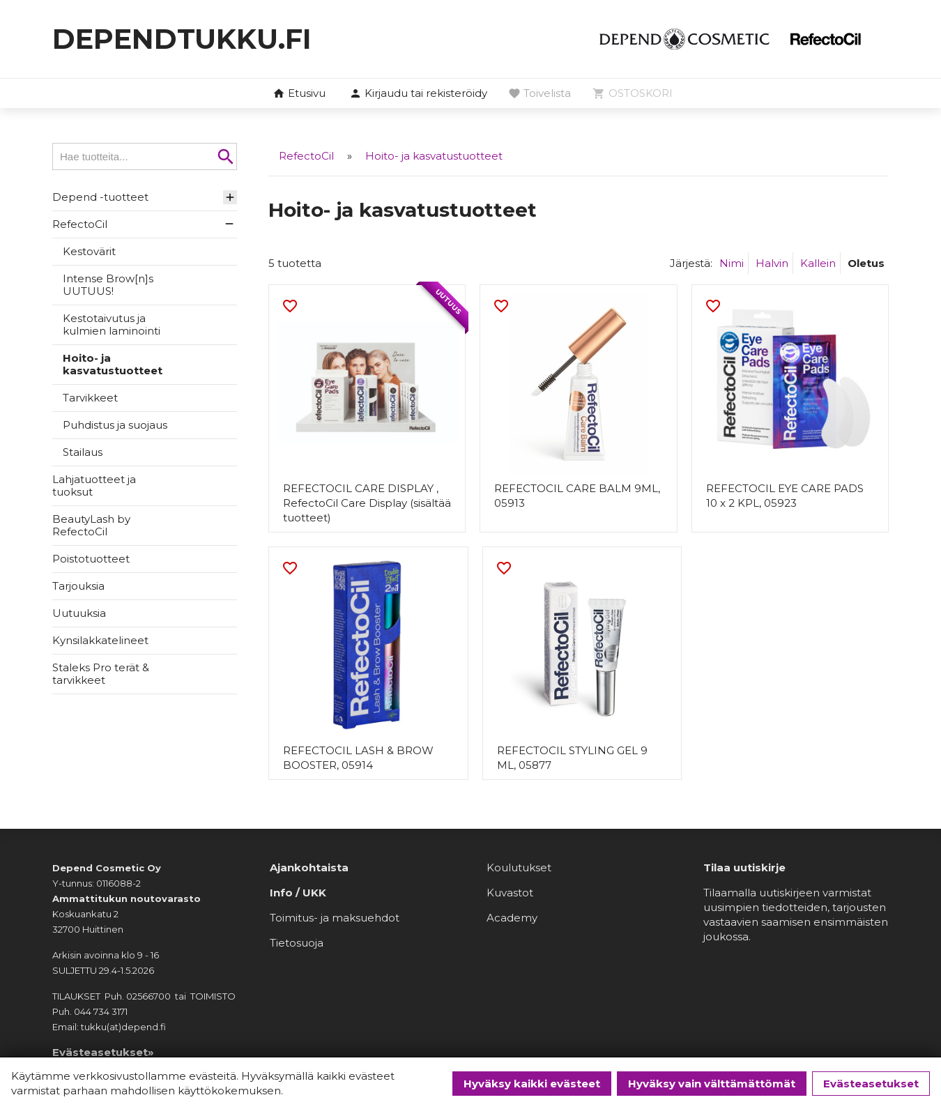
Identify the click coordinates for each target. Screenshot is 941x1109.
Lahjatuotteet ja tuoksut (94, 485)
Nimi (731, 262)
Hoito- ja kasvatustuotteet (112, 364)
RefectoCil (79, 224)
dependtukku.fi (182, 39)
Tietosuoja (296, 942)
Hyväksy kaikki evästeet (532, 1083)
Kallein (818, 262)
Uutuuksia (79, 613)
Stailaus (82, 452)
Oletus (866, 262)
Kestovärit (89, 251)
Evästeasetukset (871, 1083)
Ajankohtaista (309, 866)
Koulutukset (519, 866)
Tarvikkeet (90, 397)
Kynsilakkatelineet (100, 640)
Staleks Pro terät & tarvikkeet (100, 674)
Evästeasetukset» (103, 1051)
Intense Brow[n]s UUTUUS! (108, 285)
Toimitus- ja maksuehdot (334, 917)
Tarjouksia (78, 585)
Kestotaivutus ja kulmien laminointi (111, 324)
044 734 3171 (101, 1010)
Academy (512, 917)
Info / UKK (298, 891)
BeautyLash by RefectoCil (91, 525)
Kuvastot (510, 891)
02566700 (148, 995)
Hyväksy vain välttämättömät (711, 1083)
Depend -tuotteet (100, 197)
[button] (418, 94)
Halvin (772, 262)
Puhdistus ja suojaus (115, 424)
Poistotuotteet (91, 558)
